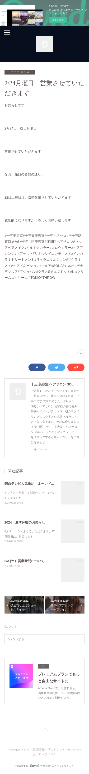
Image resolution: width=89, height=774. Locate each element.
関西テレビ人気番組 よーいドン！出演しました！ (43, 483)
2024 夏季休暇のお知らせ (25, 522)
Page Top (44, 730)
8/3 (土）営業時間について (24, 561)
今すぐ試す (58, 20)
